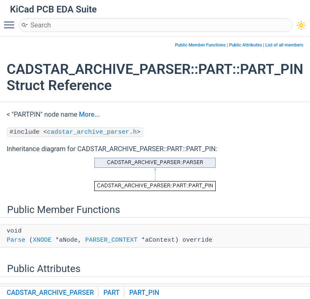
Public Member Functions (200, 45)
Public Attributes (245, 45)
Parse (16, 240)
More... (89, 114)
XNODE (42, 240)
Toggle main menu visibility (11, 21)
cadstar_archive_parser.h (92, 132)
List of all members (284, 45)
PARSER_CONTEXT (111, 240)
